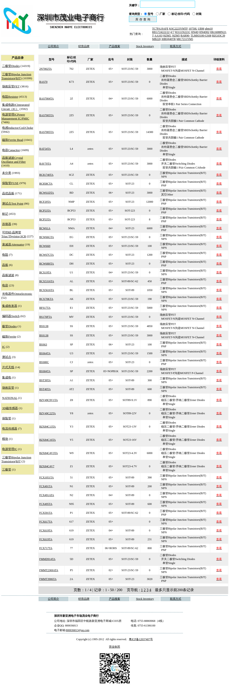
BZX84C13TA (47, 426)
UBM (201, 28)
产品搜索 (114, 46)
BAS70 (43, 81)
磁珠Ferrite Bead (12, 140)
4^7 (172, 32)
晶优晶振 (8, 193)
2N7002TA (45, 68)
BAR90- (185, 35)
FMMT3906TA (47, 579)
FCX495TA (45, 504)
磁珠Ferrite (9, 336)
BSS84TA (44, 371)
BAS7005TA (46, 115)
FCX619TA (45, 530)
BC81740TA (46, 174)
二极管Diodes (11, 66)
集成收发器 (9, 306)
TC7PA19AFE (160, 28)
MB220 (156, 39)
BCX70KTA (46, 299)
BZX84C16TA (47, 439)
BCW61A (44, 228)
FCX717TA (45, 548)
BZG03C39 (218, 35)
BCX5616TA (46, 290)
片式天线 (8, 367)
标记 (5, 213)
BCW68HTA (46, 263)
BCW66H (44, 246)
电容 (5, 285)
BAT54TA (45, 148)
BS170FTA (45, 316)
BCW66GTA (46, 237)
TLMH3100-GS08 (201, 35)
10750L (193, 28)
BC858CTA (45, 183)
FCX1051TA (46, 477)
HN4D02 (204, 32)
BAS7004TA (46, 98)
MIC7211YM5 (185, 39)
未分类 (6, 173)
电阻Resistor (10, 96)
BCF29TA (45, 201)
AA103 (158, 35)
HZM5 (176, 35)
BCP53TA (45, 210)
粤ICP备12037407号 (141, 639)
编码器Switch (11, 316)
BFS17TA (44, 307)
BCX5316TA (46, 281)
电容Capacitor (11, 150)
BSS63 (43, 344)
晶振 (5, 265)
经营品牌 (83, 46)
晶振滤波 (8, 275)
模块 (5, 439)
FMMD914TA (47, 559)
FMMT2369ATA (48, 570)
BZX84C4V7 (46, 466)
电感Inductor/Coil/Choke (17, 127)
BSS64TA (44, 353)
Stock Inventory (145, 46)
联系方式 (175, 46)
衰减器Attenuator (13, 244)
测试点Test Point (12, 203)
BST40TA (45, 389)
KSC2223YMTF (178, 28)
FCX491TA (45, 486)
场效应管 (8, 387)
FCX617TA (45, 521)
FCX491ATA (46, 495)
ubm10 (209, 28)
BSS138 (43, 326)
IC (3, 346)
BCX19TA (45, 272)
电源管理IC (9, 449)
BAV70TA (45, 163)
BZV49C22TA (47, 413)
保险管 (6, 418)
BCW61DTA (46, 192)
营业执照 (114, 646)
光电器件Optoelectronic (17, 293)
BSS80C (44, 362)
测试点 (6, 357)
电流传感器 (9, 428)
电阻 (5, 254)
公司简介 (53, 46)
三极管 (6, 469)
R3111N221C (182, 32)
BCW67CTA (46, 254)
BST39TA (45, 380)
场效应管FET (11, 86)
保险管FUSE (10, 183)
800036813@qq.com (77, 630)
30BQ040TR (168, 39)
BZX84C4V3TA (48, 453)
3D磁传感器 (10, 408)
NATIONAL (9, 398)
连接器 (6, 224)
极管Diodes (9, 326)
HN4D (195, 32)
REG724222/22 (161, 32)
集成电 (6, 377)
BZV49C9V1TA (48, 400)
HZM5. (167, 35)
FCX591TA (45, 512)
